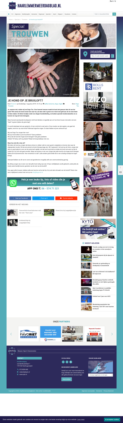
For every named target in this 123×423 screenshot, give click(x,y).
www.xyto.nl (23, 374)
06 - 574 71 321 (50, 188)
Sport (54, 14)
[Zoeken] (114, 14)
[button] (9, 334)
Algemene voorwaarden (88, 391)
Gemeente (34, 14)
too (53, 104)
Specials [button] (48, 14)
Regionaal (41, 14)
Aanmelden (67, 379)
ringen (61, 104)
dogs (56, 104)
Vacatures (67, 14)
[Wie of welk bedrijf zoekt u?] (100, 56)
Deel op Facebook (20, 198)
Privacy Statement (109, 391)
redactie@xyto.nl (24, 372)
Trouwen (24, 19)
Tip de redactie (66, 198)
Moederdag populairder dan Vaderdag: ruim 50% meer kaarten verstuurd (103, 306)
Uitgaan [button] (60, 14)
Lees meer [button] (81, 419)
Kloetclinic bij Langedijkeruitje (66, 210)
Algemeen (18, 14)
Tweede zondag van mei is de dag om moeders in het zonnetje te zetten (103, 249)
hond (50, 104)
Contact (74, 14)
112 (12, 14)
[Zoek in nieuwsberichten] (103, 14)
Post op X (43, 198)
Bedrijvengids (26, 14)
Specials (17, 19)
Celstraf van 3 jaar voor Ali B (101, 296)
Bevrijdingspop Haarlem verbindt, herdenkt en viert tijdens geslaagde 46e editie (104, 282)
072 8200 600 (23, 369)
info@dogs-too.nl (37, 172)
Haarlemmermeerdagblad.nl (39, 5)
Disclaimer (99, 391)
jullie (46, 104)
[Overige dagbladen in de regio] (100, 375)
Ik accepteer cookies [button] (112, 419)
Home (11, 19)
